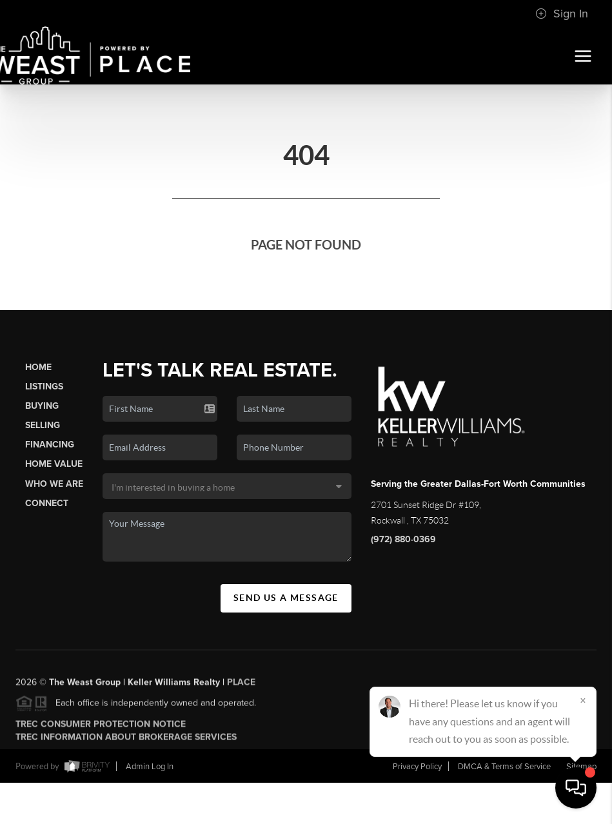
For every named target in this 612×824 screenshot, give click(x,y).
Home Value (54, 463)
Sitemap (581, 766)
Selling (42, 425)
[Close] (583, 700)
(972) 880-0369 (403, 539)
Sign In (561, 13)
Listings (44, 386)
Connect (46, 503)
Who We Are (54, 483)
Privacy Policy (417, 766)
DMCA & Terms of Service (504, 766)
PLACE (241, 686)
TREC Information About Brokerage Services (126, 741)
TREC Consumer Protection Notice (100, 728)
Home (38, 367)
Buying (42, 405)
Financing (49, 444)
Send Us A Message (286, 598)
